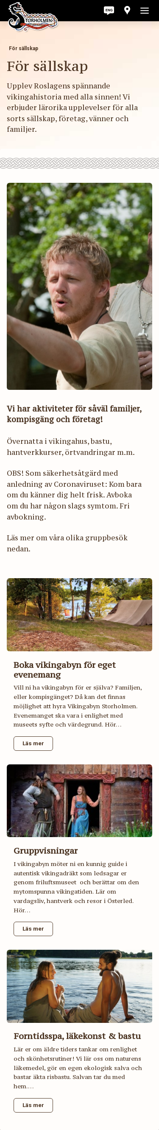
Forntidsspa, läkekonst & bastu (77, 1036)
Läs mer (33, 743)
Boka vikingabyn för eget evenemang (65, 669)
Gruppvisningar (46, 850)
